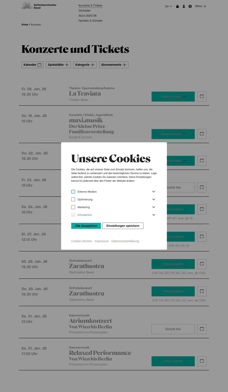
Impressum (102, 236)
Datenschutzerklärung (125, 236)
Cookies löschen (81, 236)
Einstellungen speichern (122, 221)
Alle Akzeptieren (86, 221)
